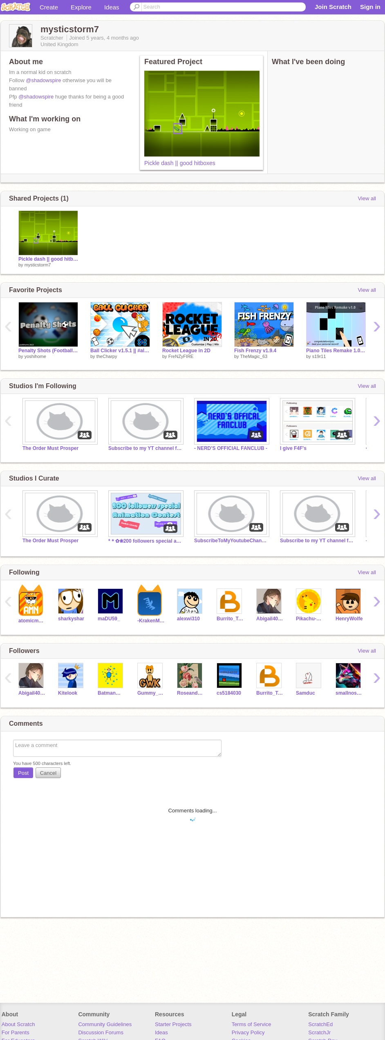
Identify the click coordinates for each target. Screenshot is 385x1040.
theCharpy (106, 356)
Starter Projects (173, 1024)
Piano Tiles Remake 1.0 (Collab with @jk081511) (336, 350)
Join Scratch (333, 6)
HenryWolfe (349, 619)
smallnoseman (349, 693)
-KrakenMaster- (151, 621)
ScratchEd (320, 1024)
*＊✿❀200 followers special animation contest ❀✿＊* (145, 541)
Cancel (48, 773)
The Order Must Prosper (50, 448)
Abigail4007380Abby (270, 619)
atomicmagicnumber (32, 621)
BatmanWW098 (111, 693)
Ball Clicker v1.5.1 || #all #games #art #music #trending (120, 350)
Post (23, 773)
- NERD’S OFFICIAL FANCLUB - (230, 448)
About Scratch (18, 1024)
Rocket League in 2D (186, 350)
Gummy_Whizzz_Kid (151, 693)
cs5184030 (229, 693)
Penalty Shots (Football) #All (48, 350)
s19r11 (319, 356)
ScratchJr (319, 1032)
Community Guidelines (105, 1024)
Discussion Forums (100, 1032)
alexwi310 (188, 619)
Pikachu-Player (309, 619)
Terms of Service (251, 1024)
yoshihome (35, 356)
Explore (81, 7)
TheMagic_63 (253, 356)
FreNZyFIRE (181, 356)
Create (49, 7)
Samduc (305, 693)
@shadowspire (43, 80)
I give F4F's (293, 448)
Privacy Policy (248, 1032)
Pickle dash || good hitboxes (179, 163)
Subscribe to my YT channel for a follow (145, 448)
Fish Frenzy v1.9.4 (255, 350)
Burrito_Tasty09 (230, 619)
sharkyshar (71, 619)
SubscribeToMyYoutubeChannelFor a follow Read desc (231, 540)
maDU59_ (109, 619)
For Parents (15, 1032)
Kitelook (67, 693)
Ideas (111, 7)
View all (367, 198)
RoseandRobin (190, 693)
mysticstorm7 (38, 264)
